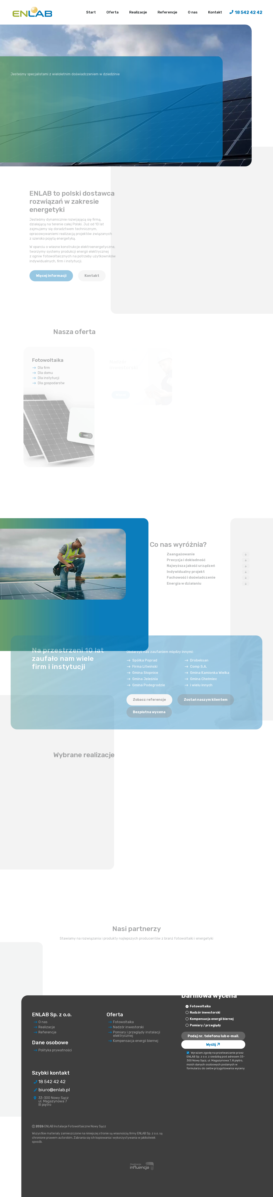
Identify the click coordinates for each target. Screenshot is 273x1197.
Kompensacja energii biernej (133, 1041)
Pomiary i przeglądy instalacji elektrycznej (134, 1034)
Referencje (167, 11)
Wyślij (213, 1044)
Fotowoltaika (121, 1022)
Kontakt (215, 11)
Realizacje (138, 11)
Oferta (112, 11)
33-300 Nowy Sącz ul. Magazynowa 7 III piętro (51, 1101)
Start (91, 11)
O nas (192, 11)
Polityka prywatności (53, 1050)
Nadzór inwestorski (126, 1027)
